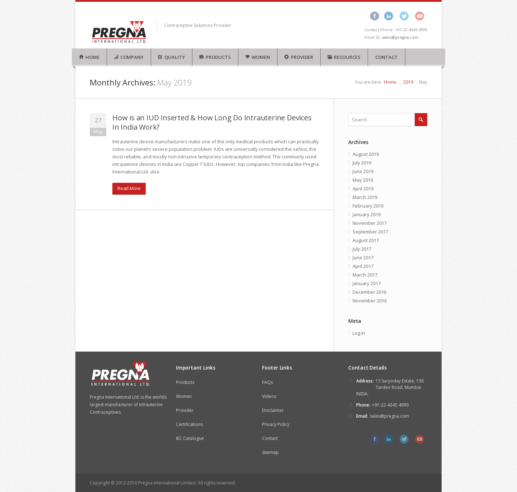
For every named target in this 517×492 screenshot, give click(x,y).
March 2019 (365, 197)
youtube (419, 16)
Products (185, 382)
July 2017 (362, 249)
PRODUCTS (215, 57)
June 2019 (363, 171)
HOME (89, 57)
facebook (374, 16)
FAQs (267, 382)
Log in (359, 333)
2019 (408, 82)
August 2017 (366, 240)
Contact (270, 438)
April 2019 (363, 188)
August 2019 (366, 154)
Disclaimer (273, 410)
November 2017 (370, 223)
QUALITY (171, 57)
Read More (129, 188)
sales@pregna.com (400, 37)
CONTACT (386, 57)
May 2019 (363, 180)
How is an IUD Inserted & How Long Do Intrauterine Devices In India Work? (212, 122)
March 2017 (365, 274)
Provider (185, 410)
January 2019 (367, 214)
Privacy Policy (275, 424)
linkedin (388, 16)
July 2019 (362, 162)
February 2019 (368, 206)
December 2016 (369, 292)
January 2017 (367, 283)
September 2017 (370, 231)
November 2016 (370, 300)
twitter (404, 16)
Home (390, 82)
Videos (269, 396)
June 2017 (363, 257)
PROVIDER (298, 57)
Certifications (189, 424)
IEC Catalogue (190, 438)
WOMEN (257, 57)
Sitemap (270, 452)
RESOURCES (343, 57)
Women (184, 396)
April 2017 (363, 266)
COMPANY (128, 57)
